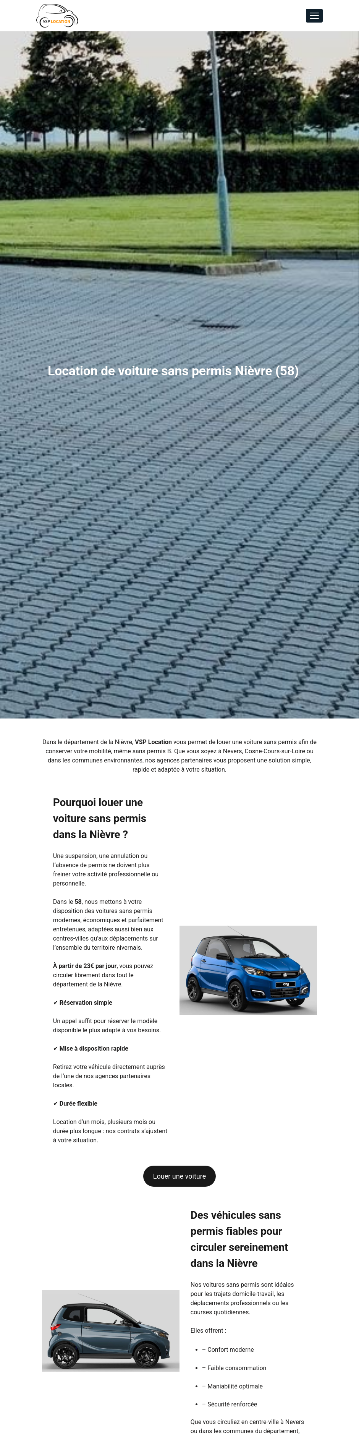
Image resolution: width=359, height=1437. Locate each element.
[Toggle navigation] (314, 16)
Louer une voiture (179, 1176)
